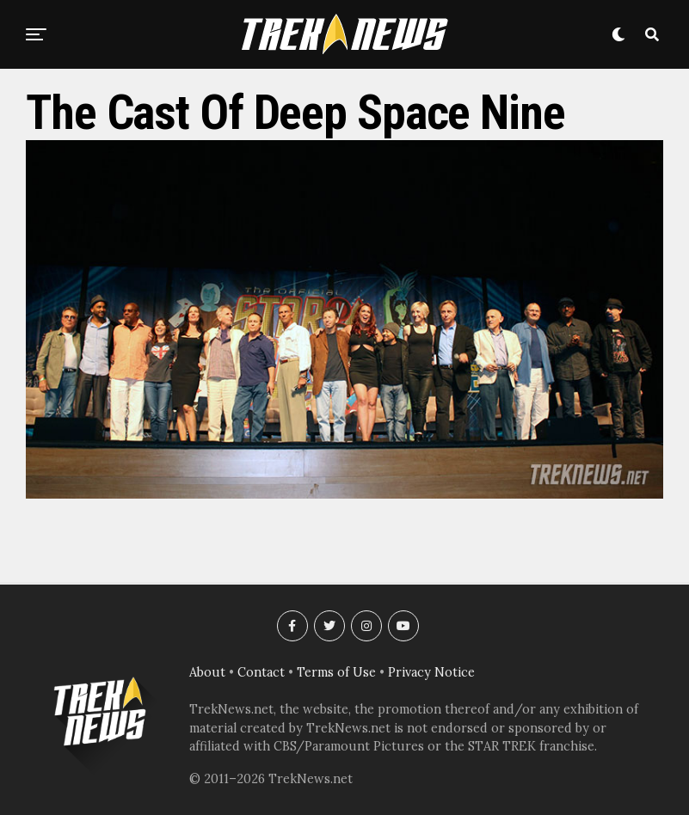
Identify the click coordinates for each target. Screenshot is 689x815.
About (207, 672)
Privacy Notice (431, 672)
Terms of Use (336, 672)
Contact (261, 672)
